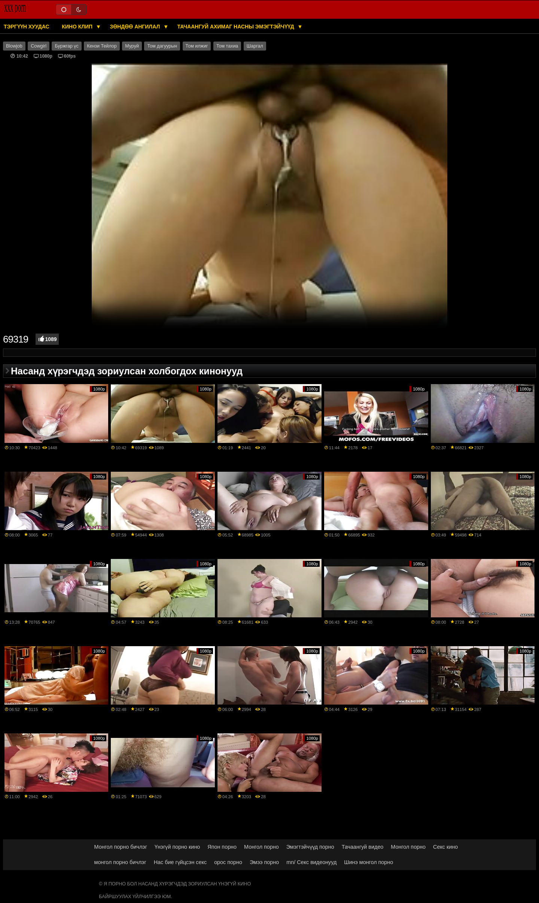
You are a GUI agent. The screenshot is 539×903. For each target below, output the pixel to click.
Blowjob (14, 46)
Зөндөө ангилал (135, 27)
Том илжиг (197, 46)
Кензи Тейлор (102, 46)
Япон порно (222, 847)
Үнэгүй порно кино (177, 847)
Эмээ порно (264, 862)
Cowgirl (38, 46)
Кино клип (78, 27)
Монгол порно (261, 847)
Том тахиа (227, 46)
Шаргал (255, 46)
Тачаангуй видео (363, 847)
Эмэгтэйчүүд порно (310, 847)
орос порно (228, 862)
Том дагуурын (162, 46)
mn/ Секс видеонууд (311, 862)
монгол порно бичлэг (120, 862)
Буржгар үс (66, 46)
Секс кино (445, 847)
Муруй (132, 46)
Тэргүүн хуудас (26, 27)
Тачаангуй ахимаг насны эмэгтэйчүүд (236, 27)
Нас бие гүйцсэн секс (180, 862)
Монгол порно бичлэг (120, 847)
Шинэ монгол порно (368, 862)
